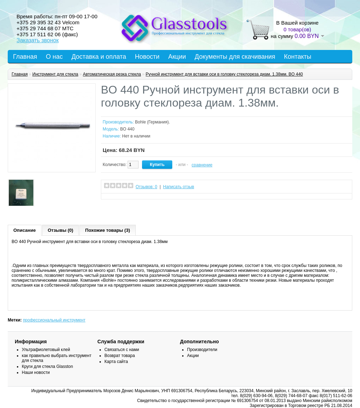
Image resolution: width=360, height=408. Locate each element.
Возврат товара (119, 355)
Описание (24, 230)
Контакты (297, 56)
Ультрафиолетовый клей (46, 349)
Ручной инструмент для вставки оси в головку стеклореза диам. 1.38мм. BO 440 (224, 74)
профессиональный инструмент (54, 320)
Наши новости (36, 372)
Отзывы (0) (60, 230)
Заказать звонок (38, 40)
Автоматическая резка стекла (112, 74)
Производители (202, 349)
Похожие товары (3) (107, 230)
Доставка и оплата (98, 56)
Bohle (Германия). (152, 122)
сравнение (202, 164)
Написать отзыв (178, 186)
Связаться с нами (121, 349)
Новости (147, 56)
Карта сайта (116, 361)
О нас (54, 56)
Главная (25, 56)
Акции (177, 56)
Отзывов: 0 (147, 186)
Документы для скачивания (235, 56)
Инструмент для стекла (55, 74)
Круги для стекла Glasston (47, 366)
